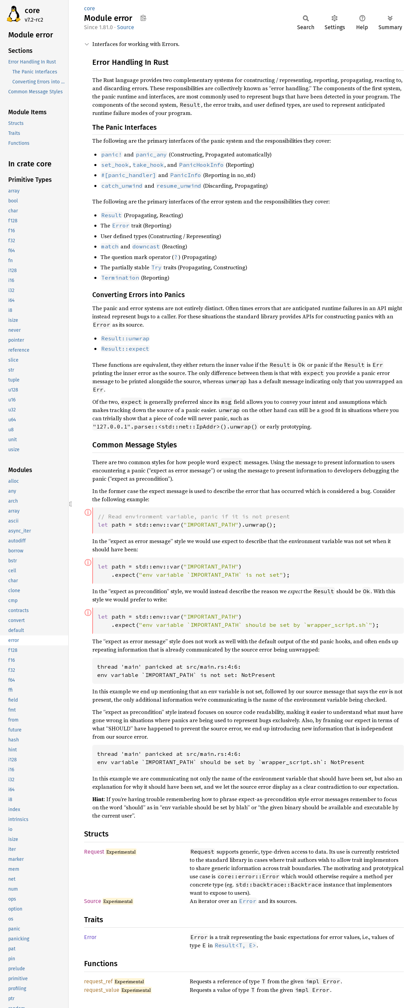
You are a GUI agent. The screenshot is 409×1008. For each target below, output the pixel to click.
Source (125, 27)
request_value (101, 990)
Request (94, 851)
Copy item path (143, 18)
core (32, 10)
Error (90, 937)
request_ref (98, 981)
